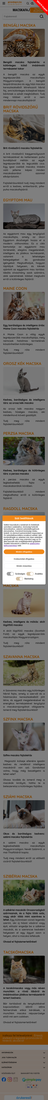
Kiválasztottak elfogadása (24, 559)
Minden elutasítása (24, 566)
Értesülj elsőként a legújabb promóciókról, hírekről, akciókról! (23, 1038)
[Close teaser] (32, 3)
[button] (40, 8)
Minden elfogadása (24, 552)
